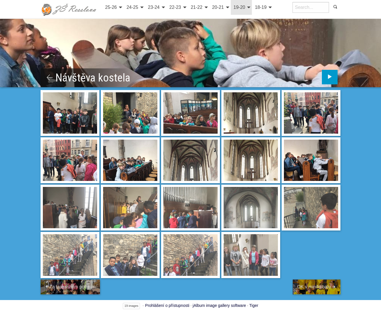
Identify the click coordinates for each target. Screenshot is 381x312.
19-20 (239, 7)
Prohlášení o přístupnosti (167, 305)
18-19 (260, 7)
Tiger (253, 305)
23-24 (154, 7)
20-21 (218, 7)
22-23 (175, 7)
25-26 (111, 7)
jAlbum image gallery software (219, 305)
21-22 (196, 7)
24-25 (132, 7)
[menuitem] (113, 7)
